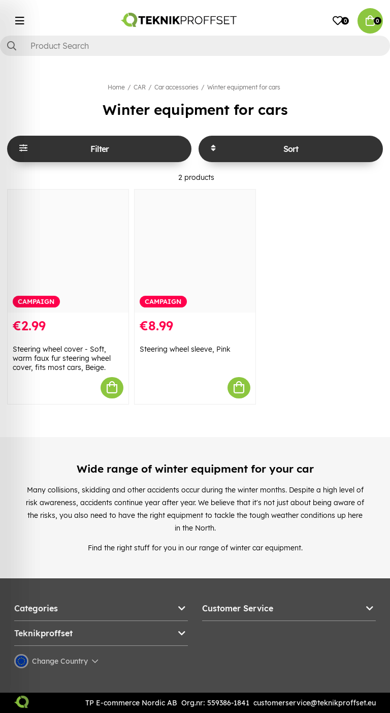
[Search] (195, 46)
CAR (140, 87)
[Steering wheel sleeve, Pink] (195, 251)
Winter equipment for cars (243, 87)
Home (116, 87)
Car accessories (176, 87)
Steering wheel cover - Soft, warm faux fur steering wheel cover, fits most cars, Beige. (62, 358)
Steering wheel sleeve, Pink (185, 349)
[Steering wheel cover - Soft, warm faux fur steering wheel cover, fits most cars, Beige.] (68, 251)
